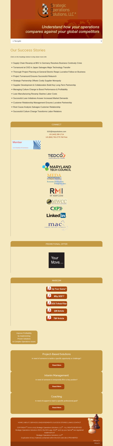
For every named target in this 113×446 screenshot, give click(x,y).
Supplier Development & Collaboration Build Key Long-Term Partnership (44, 85)
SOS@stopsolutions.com (56, 132)
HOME (20, 422)
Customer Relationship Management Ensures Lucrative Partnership (42, 103)
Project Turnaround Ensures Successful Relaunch (34, 76)
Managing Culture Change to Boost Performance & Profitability (40, 89)
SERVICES (34, 422)
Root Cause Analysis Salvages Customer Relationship (36, 107)
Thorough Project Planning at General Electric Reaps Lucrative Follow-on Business (49, 72)
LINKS (70, 422)
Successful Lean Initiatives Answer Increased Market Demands (40, 98)
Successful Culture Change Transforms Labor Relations (37, 111)
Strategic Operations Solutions (56, 9)
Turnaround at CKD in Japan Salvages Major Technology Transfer (41, 67)
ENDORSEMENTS (45, 422)
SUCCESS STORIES (60, 422)
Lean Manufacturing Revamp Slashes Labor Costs (35, 94)
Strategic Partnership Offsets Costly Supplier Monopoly (37, 81)
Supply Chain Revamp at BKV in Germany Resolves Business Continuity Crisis (47, 63)
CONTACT (77, 422)
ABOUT (26, 422)
